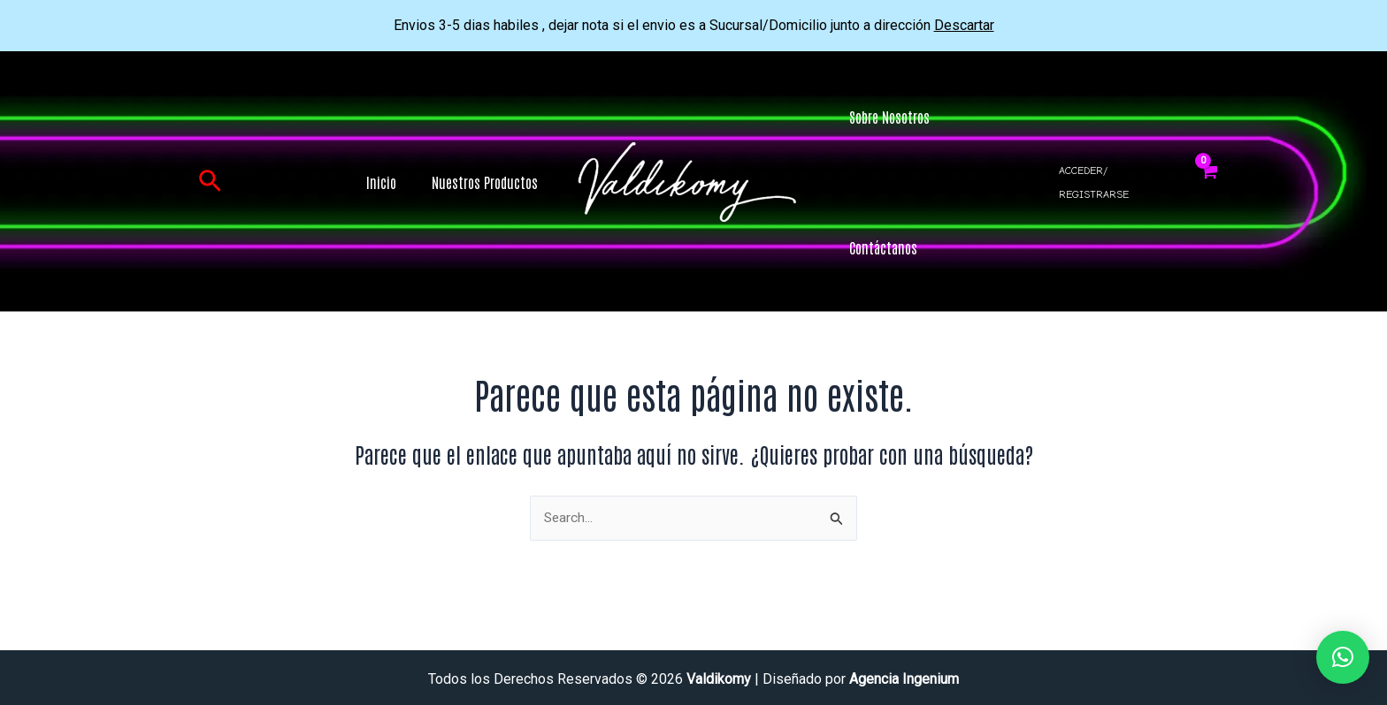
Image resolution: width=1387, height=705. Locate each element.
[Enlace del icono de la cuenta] (1113, 182)
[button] (210, 182)
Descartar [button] (964, 25)
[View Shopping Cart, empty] (1208, 182)
